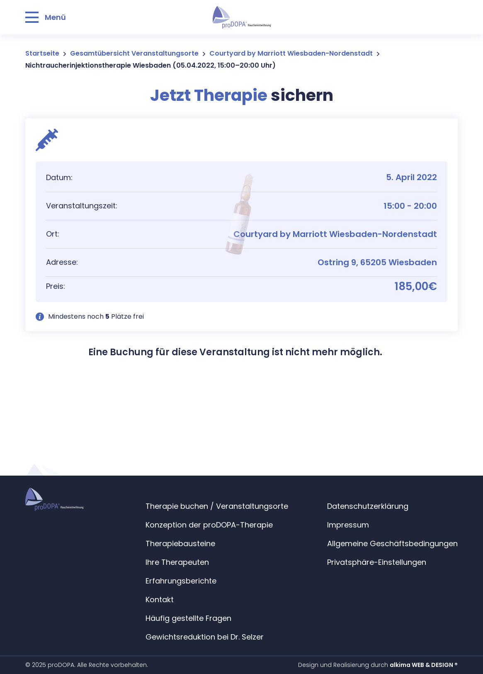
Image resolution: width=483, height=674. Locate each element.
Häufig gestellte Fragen (188, 618)
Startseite (42, 53)
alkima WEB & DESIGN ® (424, 665)
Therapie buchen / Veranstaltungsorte (217, 506)
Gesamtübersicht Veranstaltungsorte (134, 53)
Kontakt (160, 599)
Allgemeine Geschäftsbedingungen (392, 543)
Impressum (348, 525)
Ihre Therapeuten (177, 562)
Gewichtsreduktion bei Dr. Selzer (205, 637)
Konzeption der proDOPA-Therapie (209, 525)
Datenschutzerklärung (367, 506)
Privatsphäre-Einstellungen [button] (376, 562)
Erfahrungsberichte (181, 581)
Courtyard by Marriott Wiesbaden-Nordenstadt (291, 53)
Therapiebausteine (180, 543)
